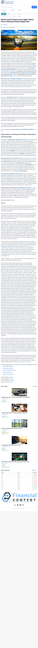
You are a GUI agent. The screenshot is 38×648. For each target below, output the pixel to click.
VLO (7, 450)
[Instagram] (23, 505)
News (7, 16)
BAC (2, 478)
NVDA (6, 467)
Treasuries (19, 16)
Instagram (12, 380)
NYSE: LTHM (3, 74)
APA (4, 450)
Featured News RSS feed (8, 366)
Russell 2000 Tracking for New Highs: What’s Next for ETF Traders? (16, 461)
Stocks (4, 449)
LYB (6, 450)
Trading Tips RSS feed (7, 372)
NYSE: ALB (26, 71)
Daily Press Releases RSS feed (9, 370)
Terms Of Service (29, 501)
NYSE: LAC (20, 72)
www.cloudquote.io (27, 499)
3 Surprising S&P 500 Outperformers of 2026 (11, 445)
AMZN (2, 473)
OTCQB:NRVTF (12, 69)
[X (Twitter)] (15, 505)
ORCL (2, 487)
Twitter (11, 377)
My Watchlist (12, 10)
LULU (4, 401)
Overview (3, 16)
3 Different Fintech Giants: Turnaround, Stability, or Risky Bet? (15, 412)
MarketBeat (4, 400)
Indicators (19, 10)
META (2, 482)
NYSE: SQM (8, 75)
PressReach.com (16, 364)
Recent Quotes (4, 10)
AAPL (2, 475)
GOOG (2, 480)
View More (35, 386)
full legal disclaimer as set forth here (11, 247)
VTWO (8, 467)
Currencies (10, 16)
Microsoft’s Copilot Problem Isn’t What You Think (12, 428)
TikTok (11, 378)
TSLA (2, 488)
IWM (4, 467)
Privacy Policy (22, 501)
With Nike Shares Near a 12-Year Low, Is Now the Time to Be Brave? (16, 397)
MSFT (2, 483)
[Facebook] (17, 505)
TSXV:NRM (6, 69)
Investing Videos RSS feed (8, 374)
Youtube (10, 382)
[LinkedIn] (20, 505)
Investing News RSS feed (8, 368)
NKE (6, 401)
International (15, 16)
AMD (2, 477)
